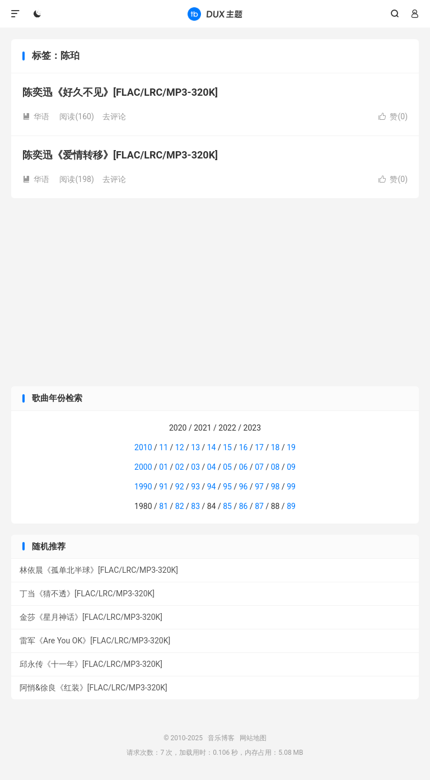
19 (291, 447)
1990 (143, 486)
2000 (143, 467)
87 (259, 506)
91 (163, 486)
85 (227, 506)
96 (243, 486)
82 (179, 506)
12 (179, 447)
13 (195, 447)
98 (275, 486)
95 (227, 486)
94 (211, 486)
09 (291, 467)
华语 (35, 116)
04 (211, 467)
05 (227, 467)
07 (259, 467)
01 (163, 467)
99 (291, 486)
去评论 (114, 116)
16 (243, 447)
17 (259, 447)
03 (195, 467)
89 (291, 506)
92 (179, 486)
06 (243, 467)
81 (163, 506)
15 (227, 447)
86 (243, 506)
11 (163, 447)
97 (259, 486)
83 (195, 506)
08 (275, 467)
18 (275, 447)
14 (211, 447)
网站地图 (253, 738)
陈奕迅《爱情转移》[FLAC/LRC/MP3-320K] (120, 155)
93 (195, 486)
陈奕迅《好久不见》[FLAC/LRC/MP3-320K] (120, 92)
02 (179, 467)
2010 (143, 447)
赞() (393, 116)
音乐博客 (215, 14)
